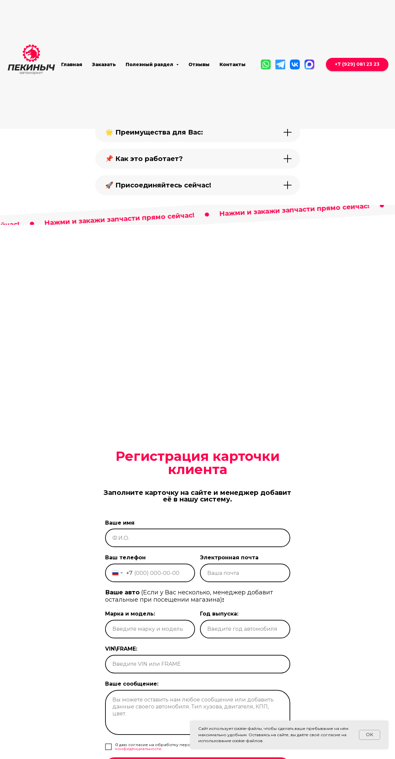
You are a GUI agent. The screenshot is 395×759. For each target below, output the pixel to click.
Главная (71, 64)
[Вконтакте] (295, 64)
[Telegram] (280, 64)
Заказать (104, 64)
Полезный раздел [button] (150, 64)
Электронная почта (229, 578)
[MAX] (309, 64)
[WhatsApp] (266, 64)
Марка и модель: (130, 634)
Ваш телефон (125, 578)
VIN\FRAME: (121, 669)
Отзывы (199, 64)
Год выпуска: (219, 634)
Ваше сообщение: (131, 704)
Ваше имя (120, 543)
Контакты (232, 64)
